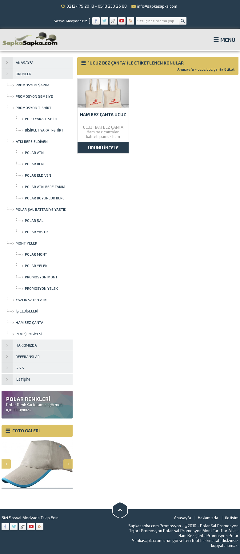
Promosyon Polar (222, 535)
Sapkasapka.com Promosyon (154, 525)
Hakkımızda (208, 517)
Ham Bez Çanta (192, 535)
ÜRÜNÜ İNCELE (103, 147)
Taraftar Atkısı (225, 530)
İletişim (231, 517)
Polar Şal (208, 525)
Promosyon (151, 530)
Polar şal (171, 530)
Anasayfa (185, 69)
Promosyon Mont (196, 530)
